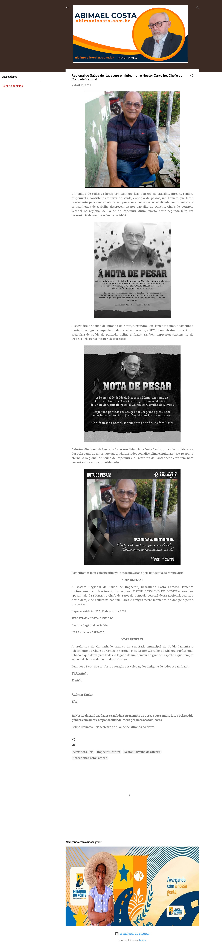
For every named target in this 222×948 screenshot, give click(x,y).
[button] (191, 76)
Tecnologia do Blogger (132, 933)
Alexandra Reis (83, 752)
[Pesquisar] (197, 8)
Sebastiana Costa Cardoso (90, 758)
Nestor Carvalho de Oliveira (142, 752)
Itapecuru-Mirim (108, 752)
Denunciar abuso (12, 85)
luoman (142, 940)
